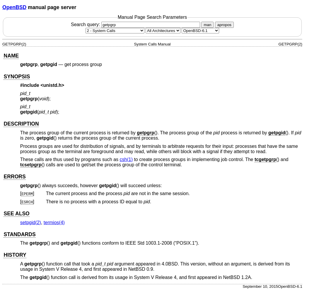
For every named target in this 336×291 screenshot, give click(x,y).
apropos (224, 25)
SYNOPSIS (17, 76)
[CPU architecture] (163, 30)
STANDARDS (19, 234)
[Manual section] (115, 30)
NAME (11, 56)
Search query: (136, 24)
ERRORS (14, 177)
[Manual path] (200, 30)
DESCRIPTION (21, 124)
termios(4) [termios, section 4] (54, 222)
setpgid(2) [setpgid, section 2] (30, 222)
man (207, 25)
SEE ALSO (16, 213)
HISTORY (15, 255)
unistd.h (52, 85)
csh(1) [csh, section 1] (126, 159)
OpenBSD (14, 7)
